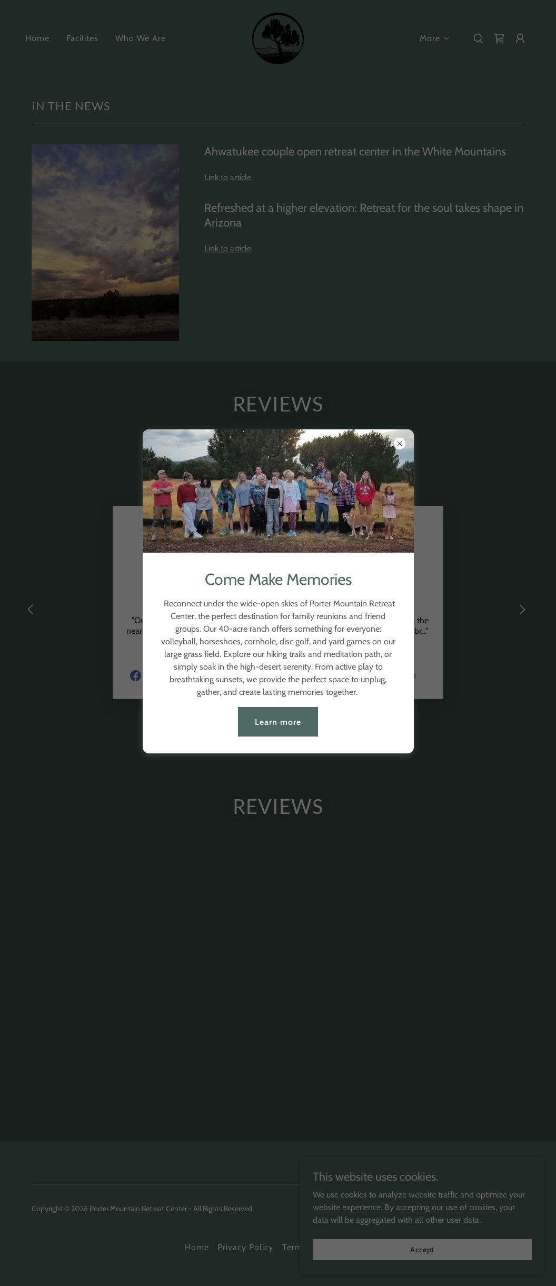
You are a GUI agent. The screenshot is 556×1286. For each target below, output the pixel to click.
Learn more (278, 722)
